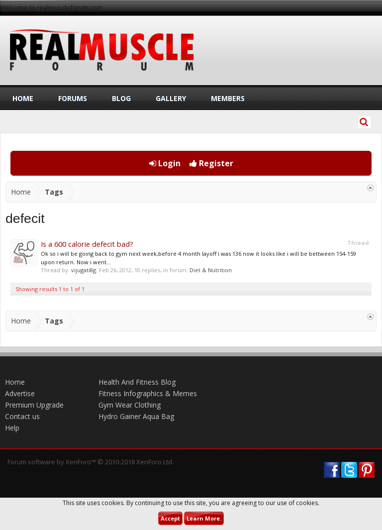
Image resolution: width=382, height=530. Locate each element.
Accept (170, 518)
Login (165, 163)
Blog (121, 98)
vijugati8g (83, 270)
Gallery (171, 98)
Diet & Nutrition (211, 270)
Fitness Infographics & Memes (147, 393)
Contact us (22, 416)
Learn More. (204, 518)
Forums (72, 98)
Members (228, 98)
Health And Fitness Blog (137, 382)
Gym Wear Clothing (129, 405)
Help (12, 427)
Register (211, 163)
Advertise (20, 393)
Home (22, 98)
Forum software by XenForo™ (90, 461)
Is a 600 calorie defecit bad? (87, 244)
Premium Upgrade (34, 405)
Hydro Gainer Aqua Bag (136, 416)
